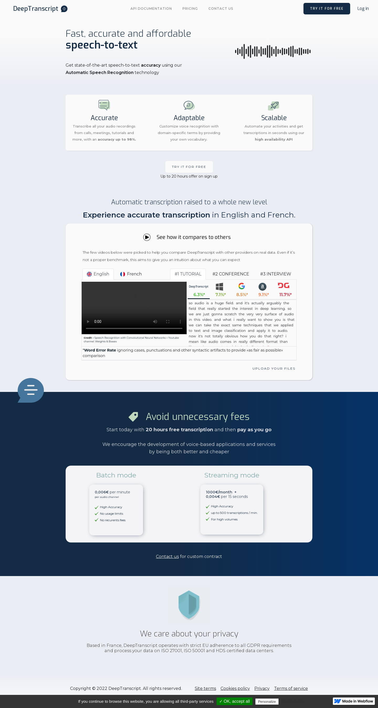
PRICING (190, 8)
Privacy (262, 688)
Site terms (205, 688)
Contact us (220, 8)
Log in (363, 8)
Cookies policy (235, 688)
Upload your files (274, 368)
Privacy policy (292, 701)
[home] (40, 8)
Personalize (267, 702)
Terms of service (291, 688)
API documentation (151, 8)
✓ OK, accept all (234, 701)
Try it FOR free (189, 167)
